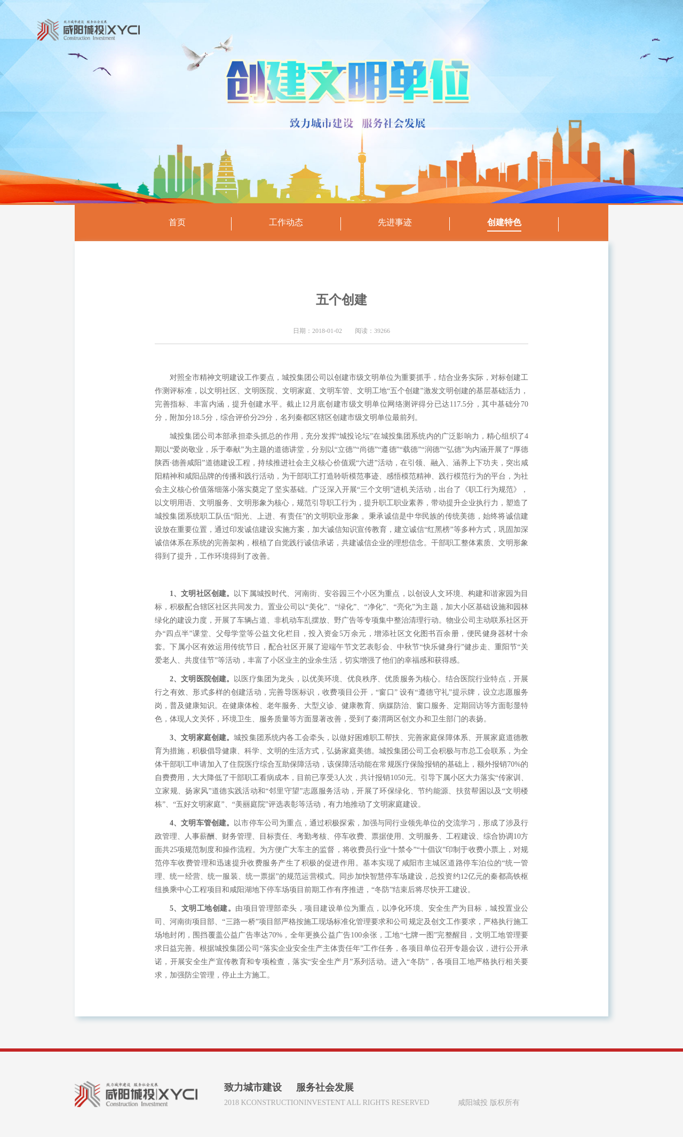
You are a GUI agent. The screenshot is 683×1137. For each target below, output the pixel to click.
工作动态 (286, 222)
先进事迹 (395, 222)
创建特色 (504, 222)
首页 (177, 222)
